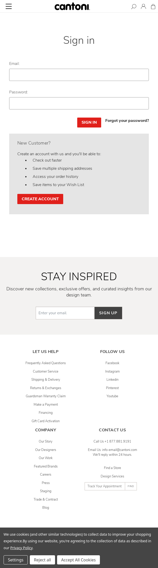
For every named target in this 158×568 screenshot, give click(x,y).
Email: (14, 63)
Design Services (112, 476)
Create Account (40, 199)
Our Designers (45, 450)
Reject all (42, 560)
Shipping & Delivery (45, 379)
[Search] (134, 7)
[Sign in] (143, 7)
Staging (45, 491)
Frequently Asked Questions (45, 363)
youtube (112, 396)
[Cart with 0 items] (153, 7)
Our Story (45, 441)
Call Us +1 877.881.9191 (112, 441)
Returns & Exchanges (45, 388)
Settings (15, 560)
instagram (112, 371)
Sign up (108, 313)
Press (46, 483)
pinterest (112, 388)
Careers (45, 474)
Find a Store (112, 468)
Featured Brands (46, 466)
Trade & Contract (46, 499)
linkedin (112, 379)
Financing (46, 412)
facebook (112, 363)
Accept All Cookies (78, 560)
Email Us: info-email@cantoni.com (112, 450)
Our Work (45, 458)
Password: (18, 92)
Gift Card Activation (46, 421)
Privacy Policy (21, 547)
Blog (45, 507)
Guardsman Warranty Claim (46, 396)
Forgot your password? (127, 120)
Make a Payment (46, 404)
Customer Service (45, 371)
